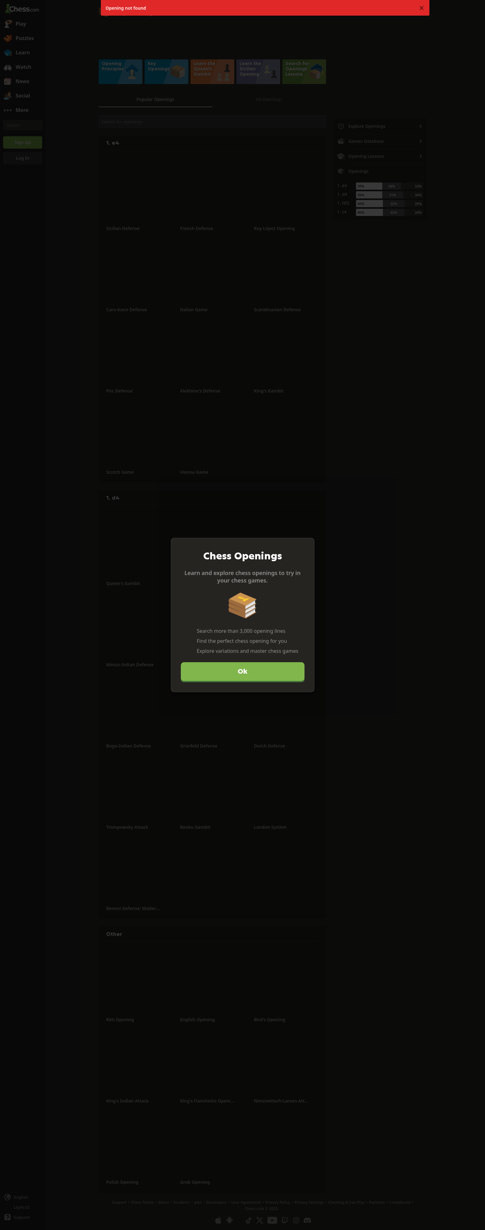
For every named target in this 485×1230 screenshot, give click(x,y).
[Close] (306, 545)
